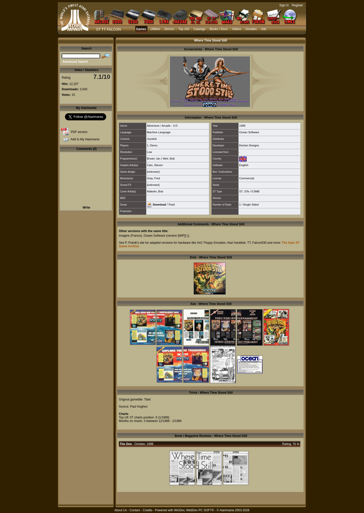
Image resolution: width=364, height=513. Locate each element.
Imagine (124, 235)
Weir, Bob (169, 158)
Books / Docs (219, 29)
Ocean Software (249, 132)
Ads (263, 29)
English (243, 165)
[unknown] (153, 171)
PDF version (79, 132)
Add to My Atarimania (85, 139)
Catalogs (199, 29)
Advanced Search (75, 61)
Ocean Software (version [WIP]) (165, 235)
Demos (169, 29)
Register (297, 5)
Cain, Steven (155, 165)
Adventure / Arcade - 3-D (162, 125)
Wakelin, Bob (155, 191)
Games (141, 29)
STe (246, 191)
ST (241, 191)
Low (149, 151)
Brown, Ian (153, 158)
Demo (153, 145)
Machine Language (159, 132)
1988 (242, 125)
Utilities (155, 29)
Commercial (246, 178)
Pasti (172, 204)
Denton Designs (249, 145)
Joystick (152, 138)
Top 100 (183, 29)
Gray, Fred (153, 178)
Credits (147, 510)
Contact (134, 510)
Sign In (284, 5)
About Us (120, 510)
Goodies (251, 29)
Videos (236, 29)
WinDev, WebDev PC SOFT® (194, 510)
